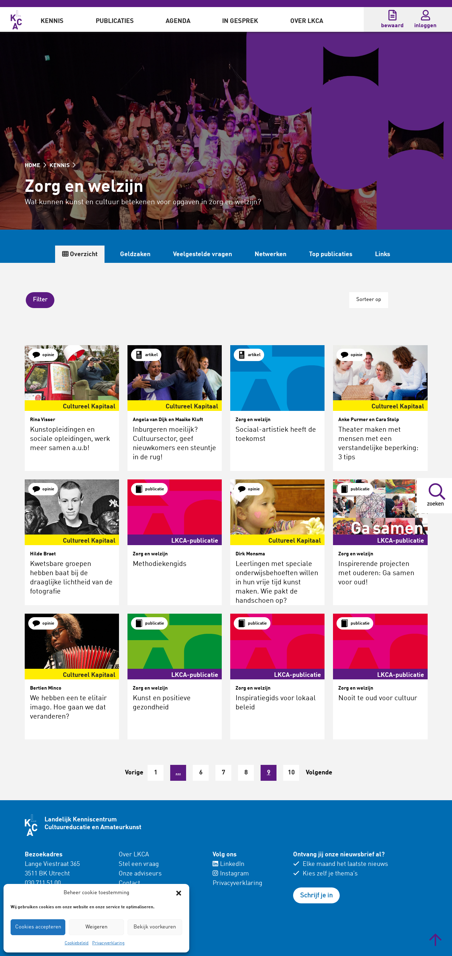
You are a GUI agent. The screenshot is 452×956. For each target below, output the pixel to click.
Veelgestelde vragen (202, 254)
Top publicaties (330, 254)
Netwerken (270, 254)
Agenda (178, 21)
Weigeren (96, 927)
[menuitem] (52, 19)
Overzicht (79, 254)
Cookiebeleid (77, 943)
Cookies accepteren (38, 927)
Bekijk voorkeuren (154, 927)
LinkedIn (228, 862)
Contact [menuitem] (129, 881)
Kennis (52, 21)
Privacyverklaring (108, 943)
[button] (178, 893)
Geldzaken (135, 254)
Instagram (231, 871)
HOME (35, 166)
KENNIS (62, 166)
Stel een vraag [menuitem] (139, 862)
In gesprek (240, 21)
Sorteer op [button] (367, 299)
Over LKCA (306, 21)
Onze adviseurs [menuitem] (140, 871)
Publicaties (115, 21)
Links (382, 254)
